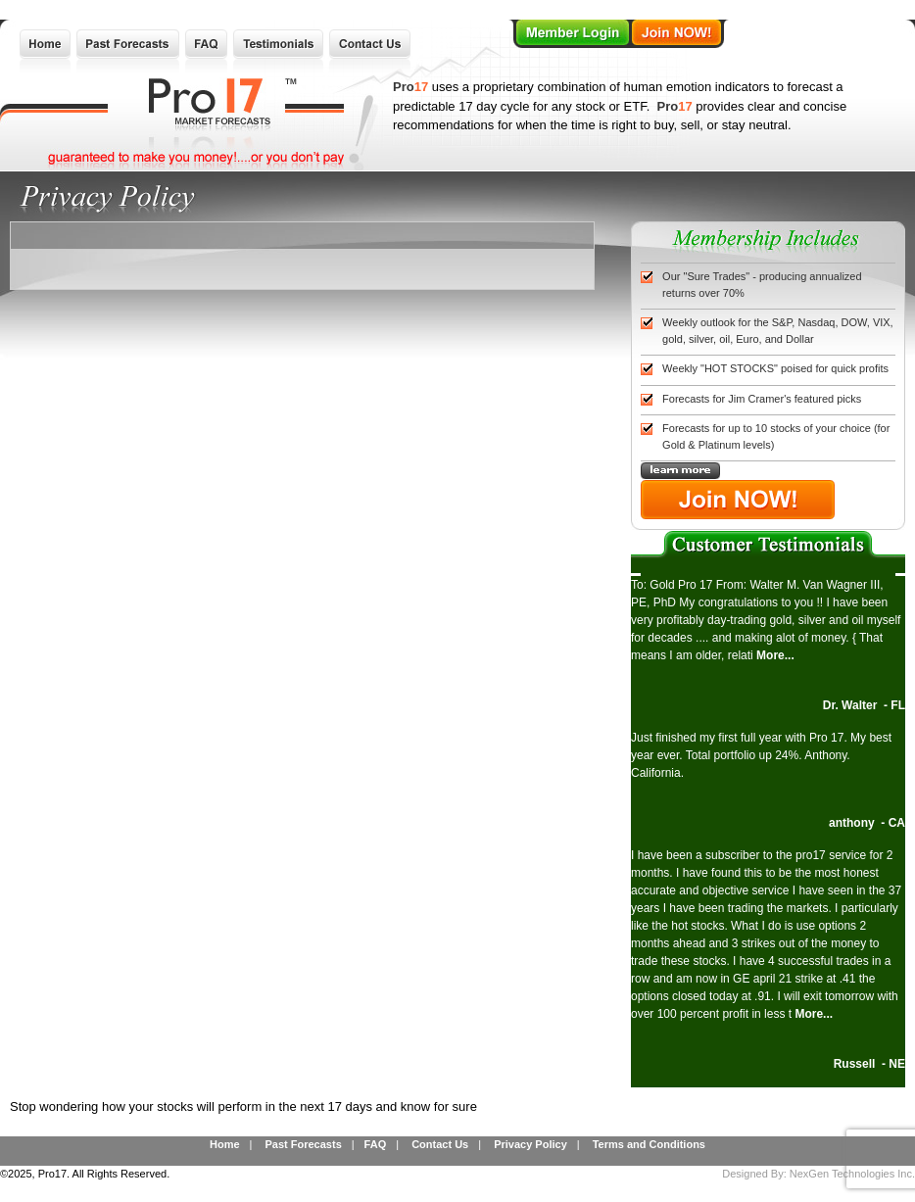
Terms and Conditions (649, 1144)
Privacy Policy (530, 1144)
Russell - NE (869, 1064)
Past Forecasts (303, 1144)
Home (225, 1144)
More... (775, 655)
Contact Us (439, 1144)
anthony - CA (867, 823)
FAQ (375, 1144)
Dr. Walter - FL (864, 705)
